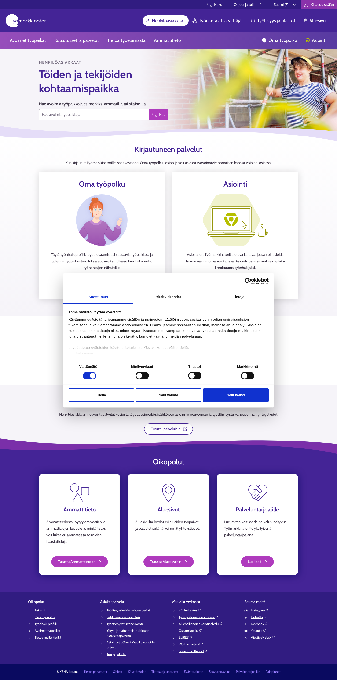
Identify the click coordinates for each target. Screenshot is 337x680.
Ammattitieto (167, 40)
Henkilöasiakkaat (165, 20)
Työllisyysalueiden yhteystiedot (128, 610)
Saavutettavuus (219, 671)
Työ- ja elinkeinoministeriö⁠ (199, 617)
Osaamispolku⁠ (190, 631)
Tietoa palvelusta (95, 671)
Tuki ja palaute (116, 654)
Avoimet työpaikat (28, 40)
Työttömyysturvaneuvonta (125, 624)
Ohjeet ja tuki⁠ (248, 4)
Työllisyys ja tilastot (273, 20)
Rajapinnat (273, 671)
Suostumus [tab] (98, 296)
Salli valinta (168, 395)
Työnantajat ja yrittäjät (217, 20)
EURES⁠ (185, 637)
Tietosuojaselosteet (164, 671)
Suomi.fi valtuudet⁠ (193, 651)
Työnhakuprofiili (46, 624)
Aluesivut (315, 20)
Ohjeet (117, 671)
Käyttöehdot (137, 671)
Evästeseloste (193, 671)
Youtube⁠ (258, 631)
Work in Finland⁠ (191, 644)
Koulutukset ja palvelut (77, 40)
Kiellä (101, 395)
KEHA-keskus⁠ (190, 610)
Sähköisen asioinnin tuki (123, 617)
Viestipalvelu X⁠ (263, 637)
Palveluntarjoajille (248, 671)
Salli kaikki (236, 395)
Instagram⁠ (260, 610)
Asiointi (315, 40)
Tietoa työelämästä (126, 40)
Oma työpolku (279, 40)
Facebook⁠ (259, 624)
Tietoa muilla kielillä (48, 637)
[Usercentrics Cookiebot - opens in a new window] (248, 281)
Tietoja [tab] (239, 296)
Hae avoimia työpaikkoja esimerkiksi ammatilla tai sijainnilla (92, 104)
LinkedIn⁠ (259, 617)
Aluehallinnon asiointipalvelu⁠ (200, 624)
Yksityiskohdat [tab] (168, 296)
